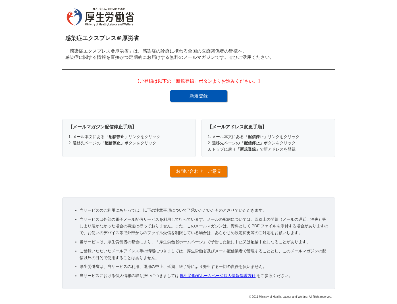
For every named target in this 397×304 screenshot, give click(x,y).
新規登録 (199, 95)
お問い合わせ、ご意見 (198, 171)
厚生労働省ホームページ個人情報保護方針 (217, 275)
